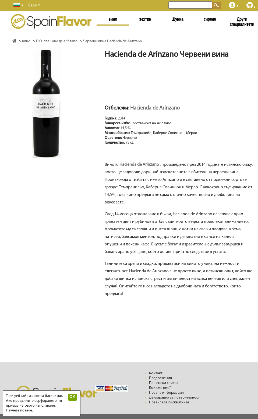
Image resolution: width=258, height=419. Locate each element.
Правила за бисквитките (169, 402)
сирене (210, 19)
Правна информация (166, 393)
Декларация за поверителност (174, 398)
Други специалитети (242, 22)
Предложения (160, 378)
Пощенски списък (163, 383)
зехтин (145, 19)
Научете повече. (19, 411)
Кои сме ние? (160, 388)
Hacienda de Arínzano (155, 108)
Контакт (155, 373)
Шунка (177, 19)
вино (112, 19)
